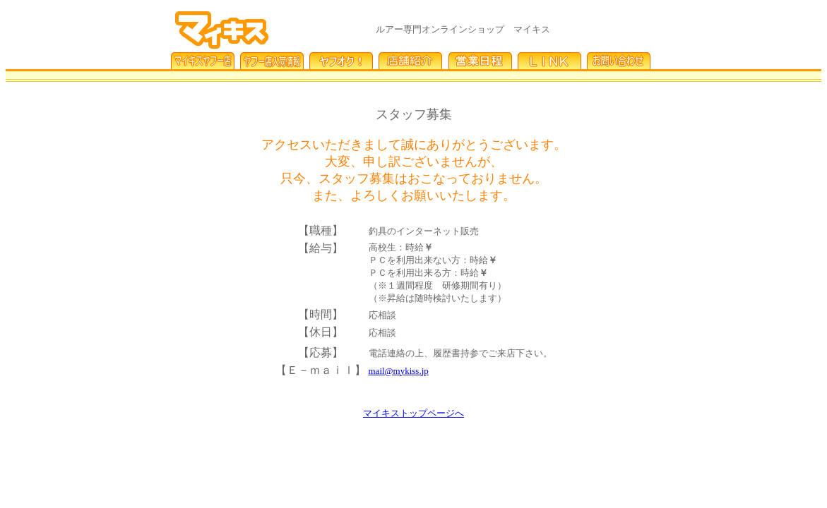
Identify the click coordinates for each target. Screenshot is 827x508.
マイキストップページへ (413, 413)
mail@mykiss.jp (399, 370)
